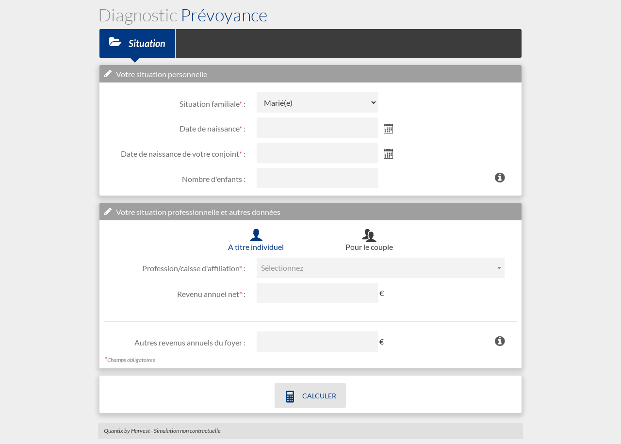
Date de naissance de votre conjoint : (183, 153)
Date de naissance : (212, 128)
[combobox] (381, 268)
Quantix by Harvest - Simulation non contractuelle (162, 430)
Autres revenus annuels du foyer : (189, 342)
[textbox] (381, 268)
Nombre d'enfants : (213, 178)
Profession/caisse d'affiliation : (193, 268)
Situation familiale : (212, 103)
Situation (137, 42)
